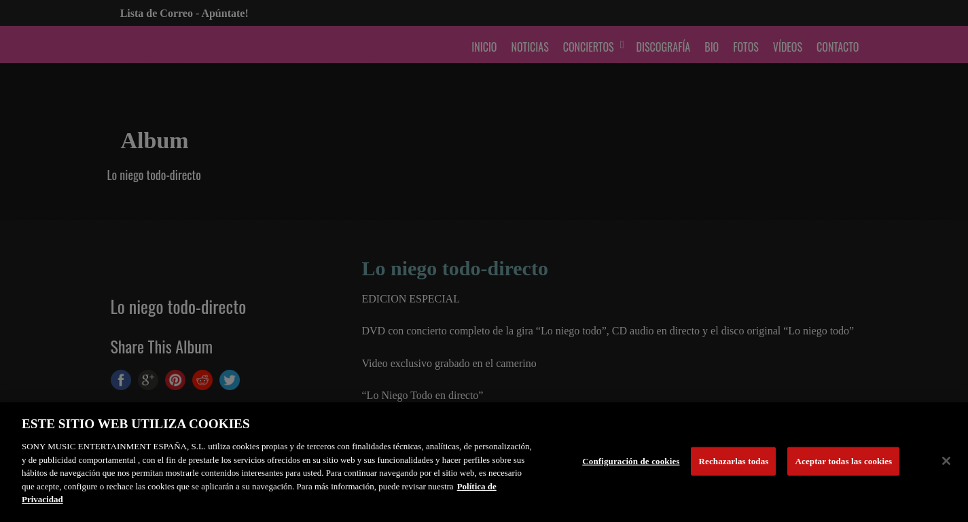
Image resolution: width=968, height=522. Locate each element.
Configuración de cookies (630, 461)
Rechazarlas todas (734, 461)
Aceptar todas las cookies (843, 461)
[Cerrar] (946, 461)
